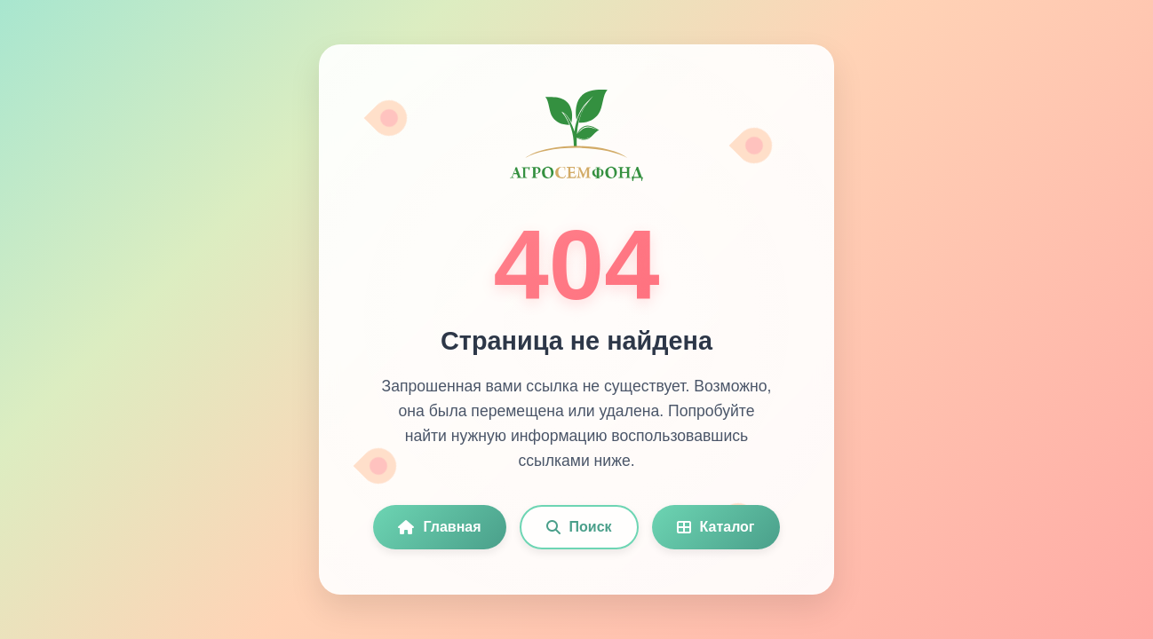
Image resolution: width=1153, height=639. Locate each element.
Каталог (716, 526)
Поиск (579, 526)
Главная (439, 526)
